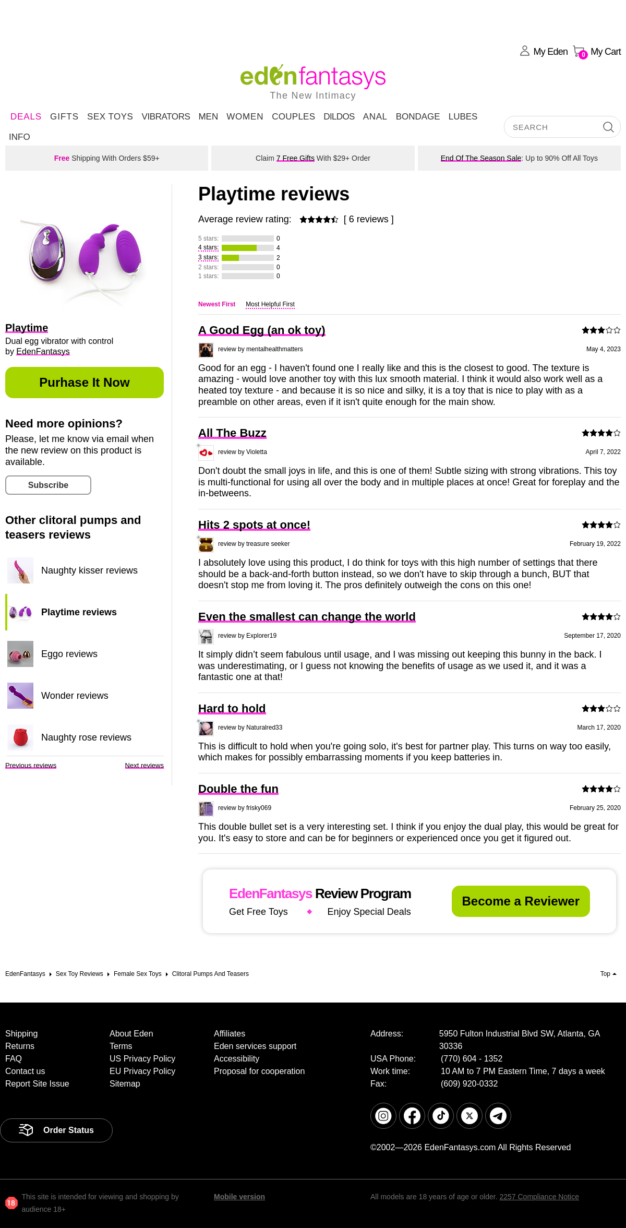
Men (208, 117)
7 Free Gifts (295, 158)
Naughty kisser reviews (89, 570)
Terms (121, 1046)
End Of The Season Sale (481, 158)
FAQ (13, 1058)
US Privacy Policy (142, 1058)
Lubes (463, 117)
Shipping (21, 1033)
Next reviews (144, 765)
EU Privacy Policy (142, 1071)
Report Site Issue (37, 1083)
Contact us (25, 1071)
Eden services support (255, 1046)
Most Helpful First (270, 304)
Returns (19, 1046)
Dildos (339, 117)
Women (244, 117)
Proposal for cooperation (259, 1071)
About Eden (131, 1033)
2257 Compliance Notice (539, 1197)
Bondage (418, 117)
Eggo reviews (69, 654)
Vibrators (165, 117)
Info (19, 137)
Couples (293, 117)
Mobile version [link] (239, 1197)
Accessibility (236, 1058)
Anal (375, 117)
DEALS (26, 117)
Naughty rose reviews (86, 737)
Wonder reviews (75, 695)
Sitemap (125, 1083)
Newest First (216, 304)
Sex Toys (110, 117)
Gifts (64, 117)
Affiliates (229, 1033)
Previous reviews (30, 765)
